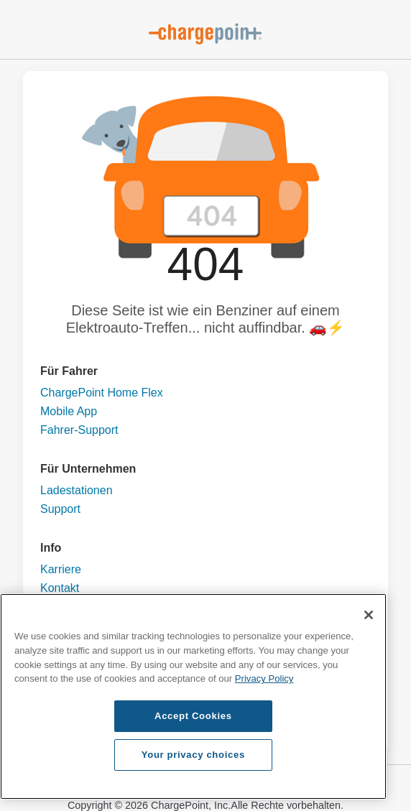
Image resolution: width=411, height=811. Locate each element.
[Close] (368, 615)
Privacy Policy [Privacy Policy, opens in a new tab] (264, 678)
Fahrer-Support (79, 430)
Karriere (60, 569)
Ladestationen (76, 490)
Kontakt (59, 588)
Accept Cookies (193, 715)
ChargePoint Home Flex (101, 392)
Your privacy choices (193, 754)
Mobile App (68, 411)
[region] (193, 696)
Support (60, 509)
